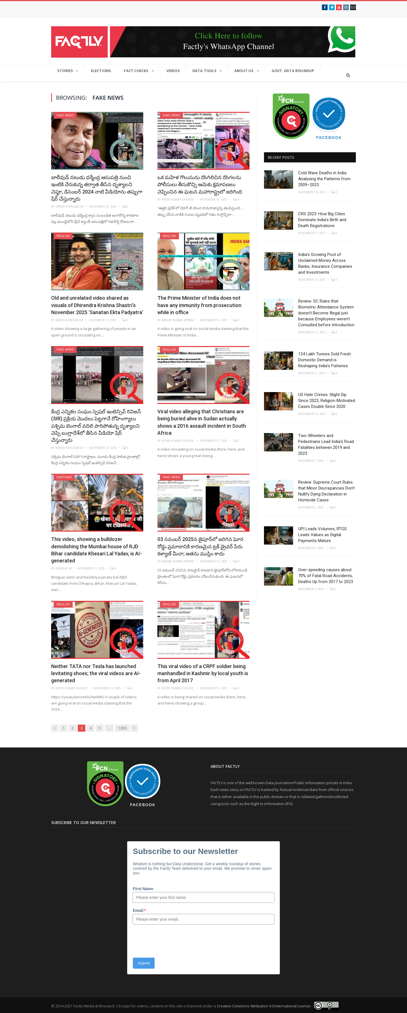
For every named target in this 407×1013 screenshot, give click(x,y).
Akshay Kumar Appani (178, 320)
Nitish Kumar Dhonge (178, 199)
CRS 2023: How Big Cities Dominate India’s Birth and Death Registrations (322, 219)
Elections (101, 70)
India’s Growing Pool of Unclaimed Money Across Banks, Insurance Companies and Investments (325, 263)
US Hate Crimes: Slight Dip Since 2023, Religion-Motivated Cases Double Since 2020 (326, 400)
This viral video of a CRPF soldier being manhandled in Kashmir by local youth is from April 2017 (202, 673)
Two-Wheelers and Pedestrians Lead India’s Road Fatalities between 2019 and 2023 (326, 444)
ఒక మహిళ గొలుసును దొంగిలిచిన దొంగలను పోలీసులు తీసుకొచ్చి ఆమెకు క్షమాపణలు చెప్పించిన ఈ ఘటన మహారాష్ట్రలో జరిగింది (199, 184)
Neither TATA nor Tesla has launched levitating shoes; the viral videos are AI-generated (96, 673)
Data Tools (204, 70)
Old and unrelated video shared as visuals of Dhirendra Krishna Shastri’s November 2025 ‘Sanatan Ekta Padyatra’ (97, 305)
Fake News (65, 115)
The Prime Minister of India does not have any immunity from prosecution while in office (199, 305)
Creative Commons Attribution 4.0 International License (263, 1005)
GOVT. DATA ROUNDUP (293, 70)
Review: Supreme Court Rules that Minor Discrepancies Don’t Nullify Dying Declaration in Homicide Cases (326, 491)
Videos (173, 70)
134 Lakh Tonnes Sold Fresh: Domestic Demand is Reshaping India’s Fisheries (325, 359)
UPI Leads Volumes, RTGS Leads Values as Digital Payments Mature (322, 534)
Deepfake (64, 477)
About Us (244, 70)
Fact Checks (136, 70)
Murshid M (63, 568)
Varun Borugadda (69, 206)
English (63, 236)
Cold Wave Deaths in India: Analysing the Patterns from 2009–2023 (324, 178)
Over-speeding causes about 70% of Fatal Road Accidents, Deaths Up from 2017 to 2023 (325, 575)
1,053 (122, 728)
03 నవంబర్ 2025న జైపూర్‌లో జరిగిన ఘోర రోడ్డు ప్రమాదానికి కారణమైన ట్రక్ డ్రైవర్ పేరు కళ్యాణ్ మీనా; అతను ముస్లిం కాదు (200, 546)
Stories (65, 70)
